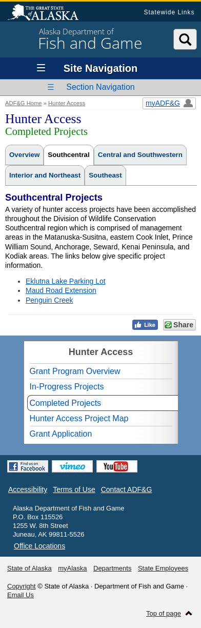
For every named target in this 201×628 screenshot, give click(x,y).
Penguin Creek (49, 300)
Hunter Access (66, 103)
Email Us (20, 595)
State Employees (163, 568)
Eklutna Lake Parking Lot (66, 281)
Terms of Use (74, 489)
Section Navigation (100, 87)
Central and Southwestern (140, 155)
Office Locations (39, 546)
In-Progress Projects (67, 386)
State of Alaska (48, 13)
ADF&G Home (23, 103)
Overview (24, 155)
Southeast (105, 175)
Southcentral (68, 155)
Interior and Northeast (45, 175)
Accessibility (27, 489)
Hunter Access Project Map (79, 418)
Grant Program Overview (75, 371)
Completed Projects (66, 403)
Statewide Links (169, 12)
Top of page (163, 613)
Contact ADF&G (126, 489)
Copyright (21, 586)
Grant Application (61, 433)
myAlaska (72, 568)
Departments (112, 568)
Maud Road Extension (61, 290)
